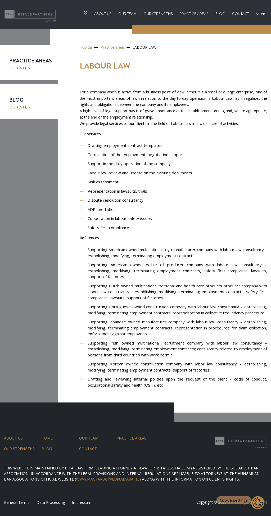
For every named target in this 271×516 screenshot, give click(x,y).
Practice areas (194, 13)
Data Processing (51, 502)
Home (47, 438)
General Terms (16, 502)
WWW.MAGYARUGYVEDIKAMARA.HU (107, 479)
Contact (240, 13)
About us (102, 13)
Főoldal (86, 47)
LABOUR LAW (144, 47)
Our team (127, 13)
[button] (20, 68)
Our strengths (158, 13)
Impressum (81, 502)
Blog (220, 13)
